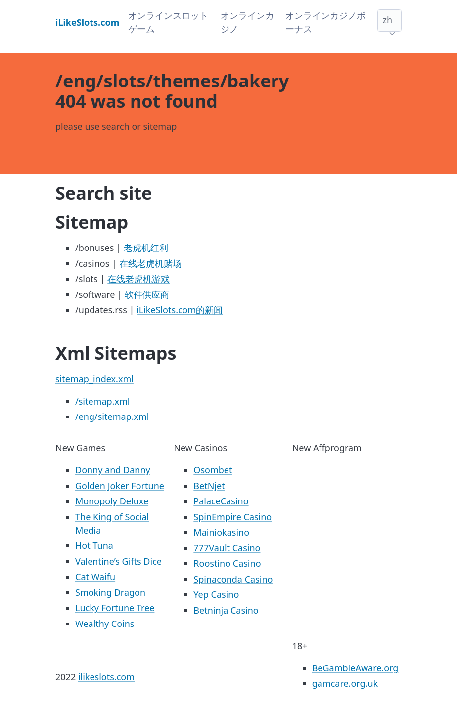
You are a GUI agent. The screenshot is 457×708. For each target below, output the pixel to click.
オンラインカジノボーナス (325, 22)
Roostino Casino (227, 563)
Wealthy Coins (104, 623)
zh (387, 20)
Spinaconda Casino (233, 579)
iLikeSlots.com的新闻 (180, 310)
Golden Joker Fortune (119, 486)
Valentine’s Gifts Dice (118, 561)
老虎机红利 (146, 247)
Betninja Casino (225, 610)
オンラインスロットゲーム (168, 22)
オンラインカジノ (247, 22)
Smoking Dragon (110, 592)
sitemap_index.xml (94, 379)
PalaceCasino (220, 501)
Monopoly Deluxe (111, 501)
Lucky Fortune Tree (114, 608)
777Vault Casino (226, 548)
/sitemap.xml (102, 401)
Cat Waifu (95, 577)
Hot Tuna (94, 545)
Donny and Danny (112, 470)
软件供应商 (147, 294)
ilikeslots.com (106, 677)
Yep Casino (216, 594)
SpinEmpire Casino (232, 517)
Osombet (212, 470)
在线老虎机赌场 (150, 263)
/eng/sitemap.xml (112, 416)
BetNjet (209, 486)
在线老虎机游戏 (138, 279)
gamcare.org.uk (345, 683)
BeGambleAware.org (355, 668)
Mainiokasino (221, 532)
